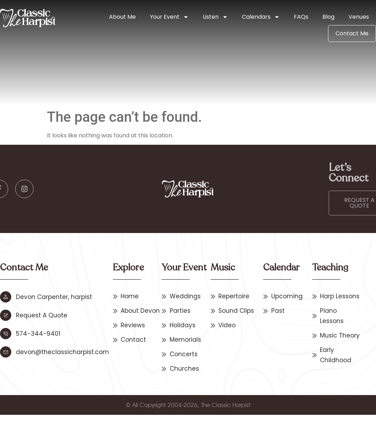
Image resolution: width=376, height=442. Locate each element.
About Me (122, 17)
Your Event (169, 17)
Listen (215, 17)
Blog (328, 17)
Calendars (261, 17)
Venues (358, 17)
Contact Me (352, 33)
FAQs (301, 17)
